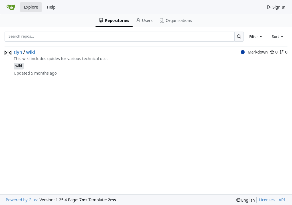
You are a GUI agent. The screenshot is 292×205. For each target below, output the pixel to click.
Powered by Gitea (22, 199)
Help (51, 7)
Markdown (254, 52)
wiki (30, 52)
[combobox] (256, 36)
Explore (31, 7)
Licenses (267, 199)
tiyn (18, 52)
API (282, 199)
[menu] (245, 200)
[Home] (11, 7)
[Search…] (239, 37)
